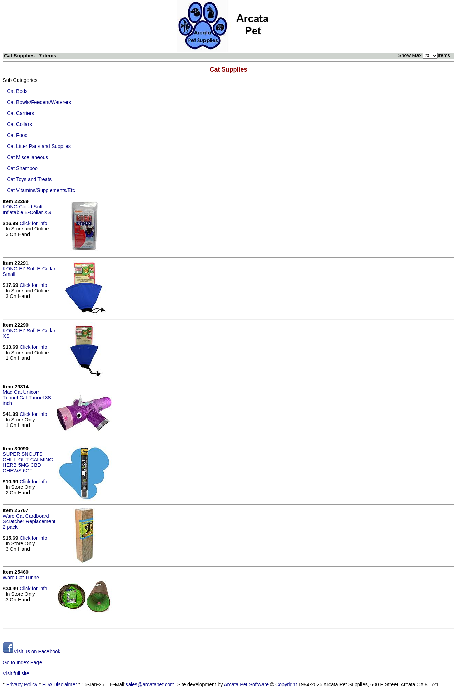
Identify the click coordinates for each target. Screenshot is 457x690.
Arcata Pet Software (246, 684)
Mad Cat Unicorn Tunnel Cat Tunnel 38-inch (27, 397)
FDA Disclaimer (59, 684)
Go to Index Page (22, 662)
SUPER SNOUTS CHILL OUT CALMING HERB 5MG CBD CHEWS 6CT (28, 462)
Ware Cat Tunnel (21, 577)
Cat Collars (19, 124)
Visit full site (16, 673)
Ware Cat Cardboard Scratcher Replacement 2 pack (29, 521)
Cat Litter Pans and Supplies (39, 146)
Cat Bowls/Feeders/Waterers (39, 102)
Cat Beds (17, 91)
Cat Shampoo (22, 168)
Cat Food (17, 135)
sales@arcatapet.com (150, 684)
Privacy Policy (21, 684)
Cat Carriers (20, 113)
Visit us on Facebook (31, 651)
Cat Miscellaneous (27, 157)
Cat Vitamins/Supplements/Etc (41, 190)
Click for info (33, 223)
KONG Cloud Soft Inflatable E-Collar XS (27, 209)
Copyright (286, 684)
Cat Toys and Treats (29, 179)
